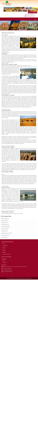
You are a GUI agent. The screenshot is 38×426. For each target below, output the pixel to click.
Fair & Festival (5, 245)
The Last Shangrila (4, 237)
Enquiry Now (35, 12)
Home (3, 243)
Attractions (4, 252)
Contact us (30, 12)
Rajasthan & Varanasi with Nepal (6, 233)
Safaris (3, 260)
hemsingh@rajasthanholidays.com (30, 15)
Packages (4, 250)
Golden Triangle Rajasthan (5, 226)
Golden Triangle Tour (4, 228)
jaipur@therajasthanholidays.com (30, 16)
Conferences (4, 262)
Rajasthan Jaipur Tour (4, 222)
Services (3, 248)
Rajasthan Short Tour (4, 220)
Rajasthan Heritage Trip (5, 224)
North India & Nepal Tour (5, 235)
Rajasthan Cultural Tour (5, 218)
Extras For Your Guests (6, 254)
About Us (4, 247)
